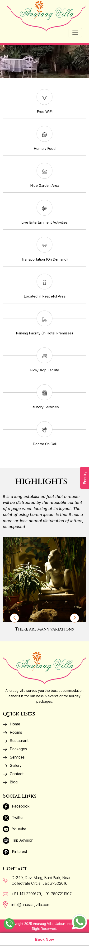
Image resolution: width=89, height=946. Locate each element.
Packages (15, 748)
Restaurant (15, 740)
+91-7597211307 (57, 893)
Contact (13, 773)
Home (11, 724)
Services (14, 757)
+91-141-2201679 (26, 893)
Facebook (16, 806)
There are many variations (44, 629)
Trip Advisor (18, 840)
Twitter (13, 817)
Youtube (14, 828)
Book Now (44, 939)
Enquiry (84, 477)
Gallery (12, 765)
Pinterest (15, 851)
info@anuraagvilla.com (30, 904)
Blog (10, 782)
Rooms (12, 732)
